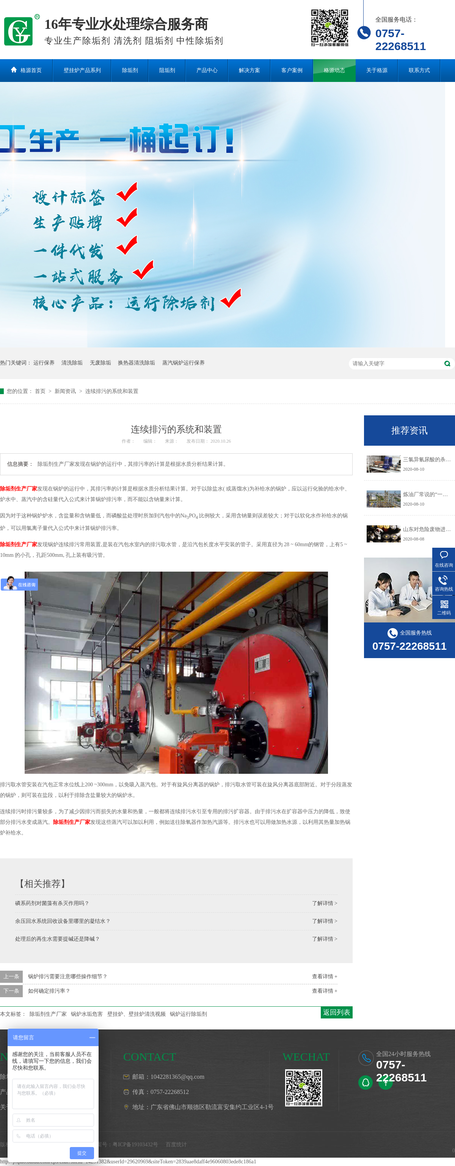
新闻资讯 (66, 391)
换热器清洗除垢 (136, 363)
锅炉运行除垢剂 (188, 1014)
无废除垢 (100, 363)
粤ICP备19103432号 (135, 1144)
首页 (41, 391)
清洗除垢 (72, 363)
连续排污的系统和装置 (111, 391)
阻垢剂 (167, 70)
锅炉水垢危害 (87, 1014)
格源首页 (31, 70)
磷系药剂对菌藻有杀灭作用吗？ (52, 903)
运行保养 (44, 363)
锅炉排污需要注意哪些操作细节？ (68, 976)
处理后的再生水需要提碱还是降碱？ (57, 939)
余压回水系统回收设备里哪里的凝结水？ (63, 921)
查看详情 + (324, 976)
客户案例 (292, 70)
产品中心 (207, 70)
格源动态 (334, 70)
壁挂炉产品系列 (82, 70)
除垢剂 (130, 70)
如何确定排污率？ (49, 991)
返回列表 (336, 1012)
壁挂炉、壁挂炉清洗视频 (136, 1014)
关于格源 (377, 70)
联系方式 (419, 70)
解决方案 (249, 70)
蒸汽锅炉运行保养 (183, 363)
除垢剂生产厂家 (18, 489)
